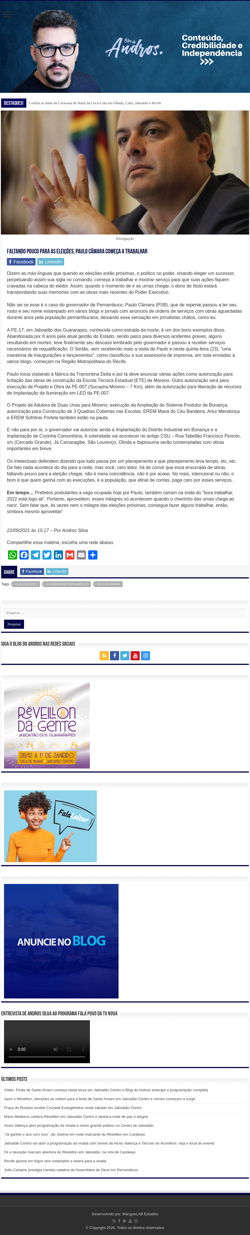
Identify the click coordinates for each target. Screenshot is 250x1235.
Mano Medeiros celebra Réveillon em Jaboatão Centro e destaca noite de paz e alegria (76, 1116)
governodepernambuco (67, 584)
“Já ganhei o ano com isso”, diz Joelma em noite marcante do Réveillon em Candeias (74, 1134)
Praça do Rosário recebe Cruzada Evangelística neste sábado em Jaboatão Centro (73, 1108)
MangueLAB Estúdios (140, 1214)
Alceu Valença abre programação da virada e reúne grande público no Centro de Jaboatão (78, 1125)
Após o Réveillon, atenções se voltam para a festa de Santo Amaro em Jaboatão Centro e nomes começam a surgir (99, 1099)
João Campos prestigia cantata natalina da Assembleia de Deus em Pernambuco (71, 1170)
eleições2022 (26, 584)
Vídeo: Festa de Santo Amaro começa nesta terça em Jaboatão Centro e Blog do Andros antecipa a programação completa (106, 1090)
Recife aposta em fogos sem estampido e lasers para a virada (55, 1161)
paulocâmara (109, 584)
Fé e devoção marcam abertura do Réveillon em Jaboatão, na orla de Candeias (69, 1152)
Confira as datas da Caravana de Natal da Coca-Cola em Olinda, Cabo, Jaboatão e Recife (95, 103)
